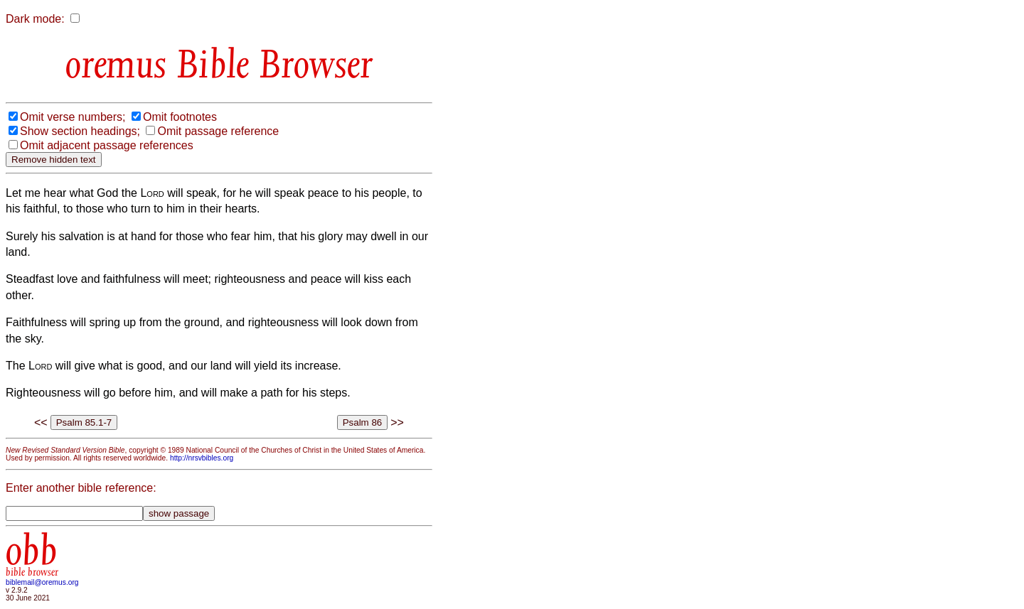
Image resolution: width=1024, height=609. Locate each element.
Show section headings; (80, 131)
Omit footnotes (180, 117)
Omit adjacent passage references (106, 145)
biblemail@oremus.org (42, 582)
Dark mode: (35, 19)
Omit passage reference (218, 131)
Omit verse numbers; (72, 117)
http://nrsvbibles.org (201, 458)
